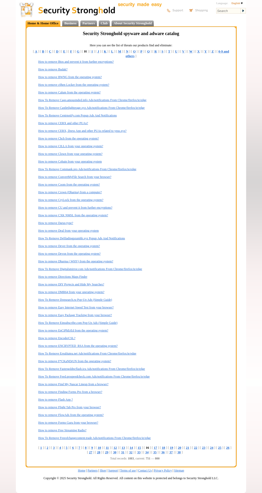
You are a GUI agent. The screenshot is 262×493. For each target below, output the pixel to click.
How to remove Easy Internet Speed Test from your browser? (76, 307)
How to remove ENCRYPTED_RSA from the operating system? (78, 346)
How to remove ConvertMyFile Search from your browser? (75, 177)
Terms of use (128, 470)
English (237, 3)
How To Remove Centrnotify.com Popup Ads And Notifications (77, 115)
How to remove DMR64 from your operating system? (71, 292)
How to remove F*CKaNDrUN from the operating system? (74, 361)
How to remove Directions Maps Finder (63, 276)
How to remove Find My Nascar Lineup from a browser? (73, 384)
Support (113, 470)
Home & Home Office (43, 23)
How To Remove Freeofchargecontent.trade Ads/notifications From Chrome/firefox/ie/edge (94, 438)
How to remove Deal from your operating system (68, 230)
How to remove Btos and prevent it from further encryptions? (76, 61)
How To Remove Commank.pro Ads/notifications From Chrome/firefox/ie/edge (87, 169)
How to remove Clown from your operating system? (70, 154)
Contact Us (145, 470)
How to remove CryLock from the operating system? (70, 200)
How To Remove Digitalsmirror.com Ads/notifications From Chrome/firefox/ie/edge (90, 269)
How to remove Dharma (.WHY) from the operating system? (75, 261)
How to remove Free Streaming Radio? (62, 430)
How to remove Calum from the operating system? (69, 92)
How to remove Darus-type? (55, 223)
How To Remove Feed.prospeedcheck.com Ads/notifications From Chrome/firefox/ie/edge (94, 376)
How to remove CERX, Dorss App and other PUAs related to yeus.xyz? (82, 131)
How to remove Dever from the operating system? (69, 246)
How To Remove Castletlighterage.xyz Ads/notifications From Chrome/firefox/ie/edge (91, 108)
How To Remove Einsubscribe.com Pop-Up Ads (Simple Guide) (78, 323)
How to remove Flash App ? (55, 399)
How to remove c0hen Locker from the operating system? (73, 85)
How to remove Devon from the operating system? (69, 253)
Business (70, 23)
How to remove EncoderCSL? (56, 338)
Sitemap (179, 470)
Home (81, 470)
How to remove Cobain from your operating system (70, 161)
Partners (88, 23)
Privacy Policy (163, 470)
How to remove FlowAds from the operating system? (71, 415)
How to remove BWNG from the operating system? (70, 77)
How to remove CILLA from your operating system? (70, 146)
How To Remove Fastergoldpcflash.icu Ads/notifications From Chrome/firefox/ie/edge (91, 369)
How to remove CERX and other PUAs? (63, 123)
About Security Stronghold (133, 23)
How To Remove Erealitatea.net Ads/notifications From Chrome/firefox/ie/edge (87, 353)
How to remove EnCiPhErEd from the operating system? (73, 330)
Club (104, 23)
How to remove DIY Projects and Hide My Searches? (71, 284)
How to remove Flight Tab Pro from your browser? (69, 407)
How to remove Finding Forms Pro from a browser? (70, 392)
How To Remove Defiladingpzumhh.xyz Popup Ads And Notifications (81, 238)
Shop (103, 470)
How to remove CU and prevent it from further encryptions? (75, 207)
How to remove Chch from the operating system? (68, 138)
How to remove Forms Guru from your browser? (68, 422)
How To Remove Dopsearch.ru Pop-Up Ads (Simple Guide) (75, 300)
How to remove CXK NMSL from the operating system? (73, 215)
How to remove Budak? (53, 69)
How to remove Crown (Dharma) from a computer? (70, 192)
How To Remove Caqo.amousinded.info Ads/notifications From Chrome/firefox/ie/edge (92, 100)
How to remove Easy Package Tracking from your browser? (75, 315)
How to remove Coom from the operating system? (69, 184)
